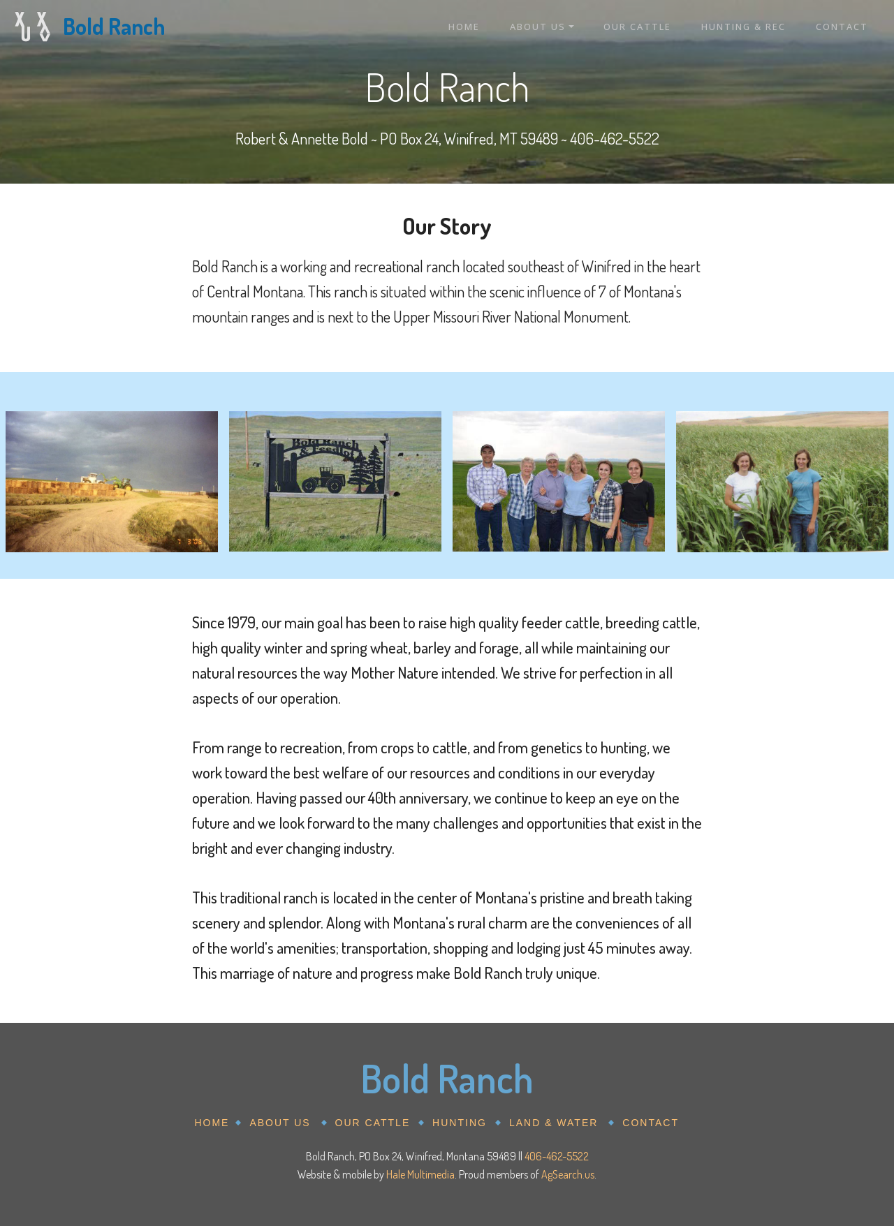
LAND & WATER (553, 1122)
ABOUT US (538, 26)
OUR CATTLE (637, 26)
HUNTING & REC (743, 26)
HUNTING (459, 1122)
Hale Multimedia (420, 1174)
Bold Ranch (114, 26)
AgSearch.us (567, 1174)
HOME (464, 26)
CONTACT (842, 26)
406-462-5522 (557, 1156)
